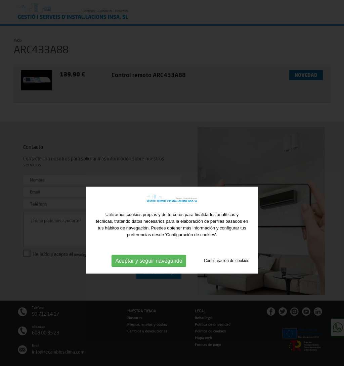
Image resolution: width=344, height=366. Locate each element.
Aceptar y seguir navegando (148, 273)
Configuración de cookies (226, 273)
